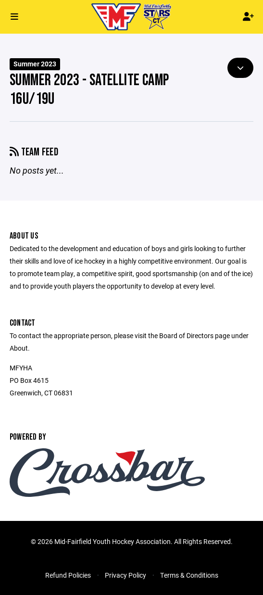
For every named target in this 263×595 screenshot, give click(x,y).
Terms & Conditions (189, 575)
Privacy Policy (125, 575)
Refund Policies (68, 575)
